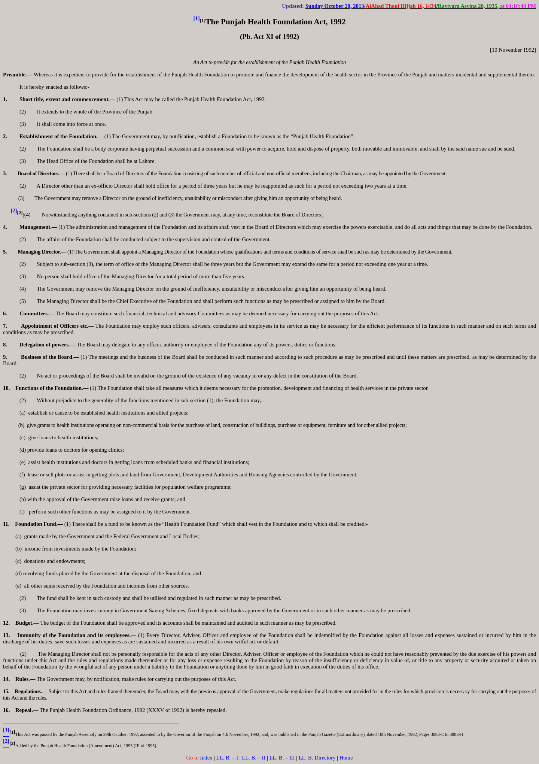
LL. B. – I (227, 758)
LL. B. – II (253, 758)
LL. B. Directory (317, 758)
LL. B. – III (282, 758)
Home (346, 758)
